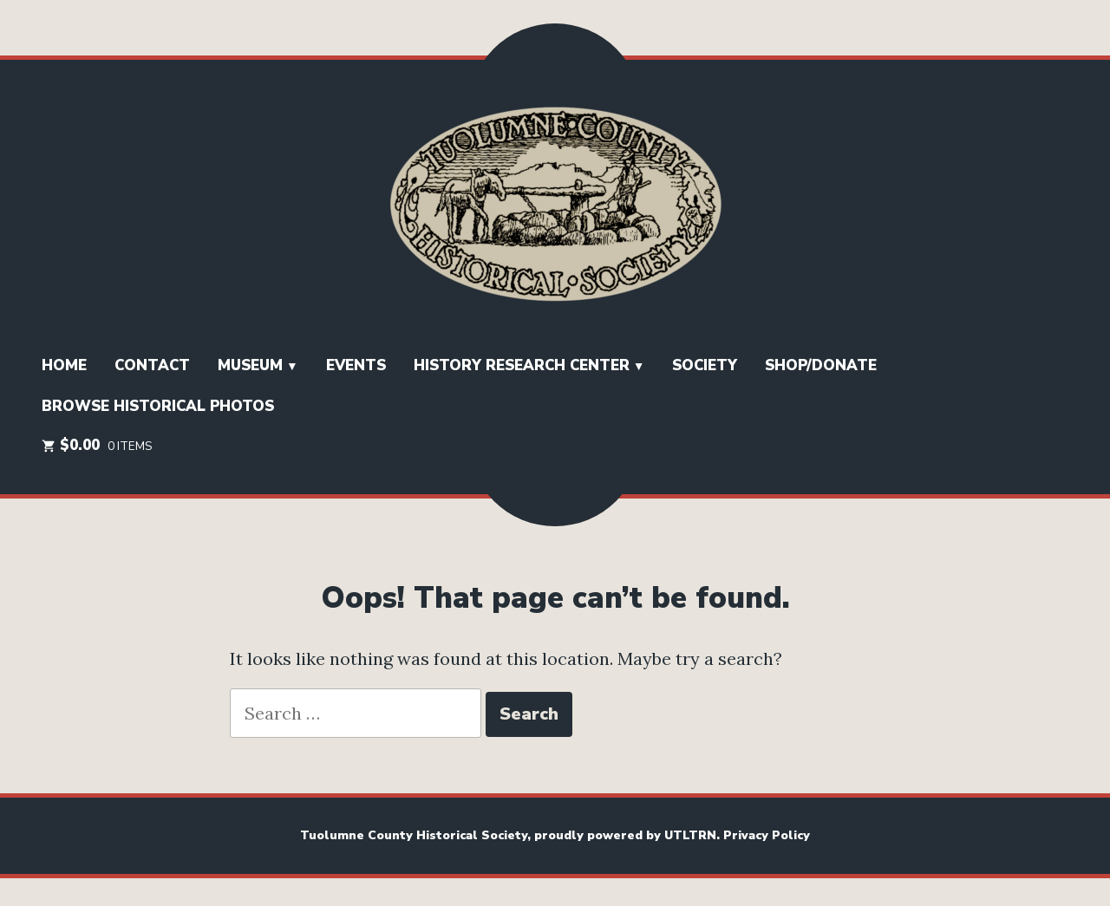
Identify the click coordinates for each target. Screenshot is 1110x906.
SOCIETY (704, 365)
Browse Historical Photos (158, 406)
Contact (152, 365)
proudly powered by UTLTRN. (628, 835)
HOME (64, 365)
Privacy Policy (766, 835)
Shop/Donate (821, 365)
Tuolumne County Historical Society (413, 835)
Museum (250, 365)
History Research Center (522, 365)
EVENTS (356, 365)
